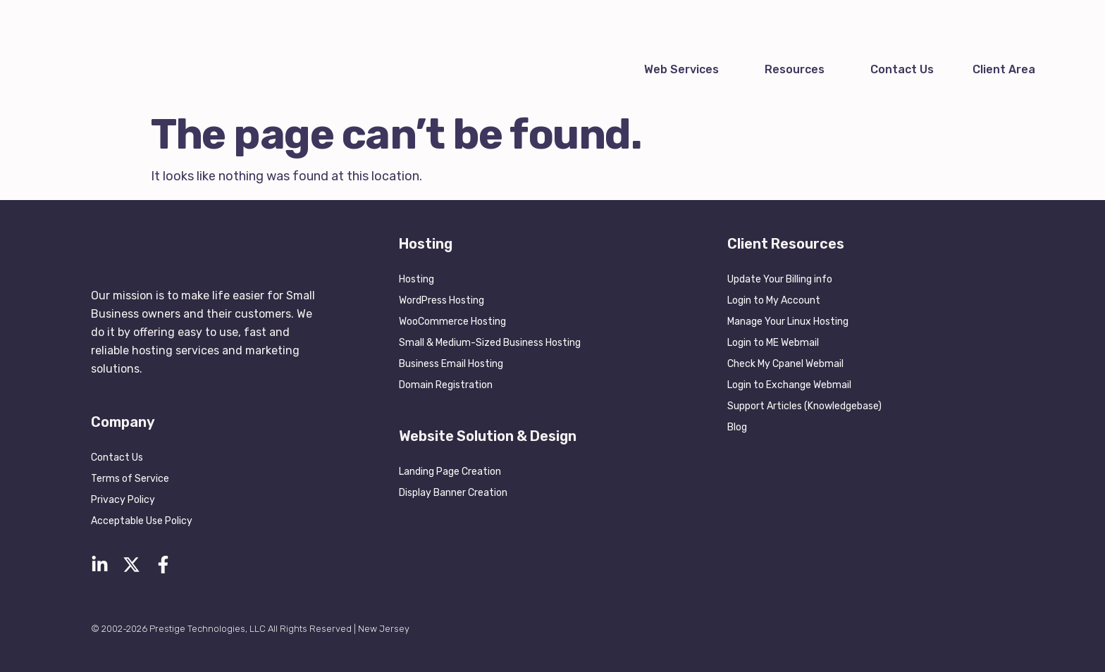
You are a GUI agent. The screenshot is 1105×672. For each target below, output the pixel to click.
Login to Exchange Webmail (789, 385)
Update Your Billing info (779, 279)
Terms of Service (130, 479)
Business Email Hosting (451, 364)
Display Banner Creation (453, 493)
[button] (685, 70)
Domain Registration (446, 385)
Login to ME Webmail (773, 343)
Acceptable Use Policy (141, 521)
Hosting (416, 279)
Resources (795, 69)
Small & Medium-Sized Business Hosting (490, 343)
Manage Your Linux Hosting (787, 322)
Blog (737, 427)
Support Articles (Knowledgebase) (804, 406)
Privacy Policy (123, 500)
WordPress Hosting (441, 300)
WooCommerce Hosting (452, 322)
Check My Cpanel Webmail (785, 364)
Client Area (1004, 69)
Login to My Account (773, 300)
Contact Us (902, 69)
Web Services (681, 69)
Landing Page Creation (450, 472)
